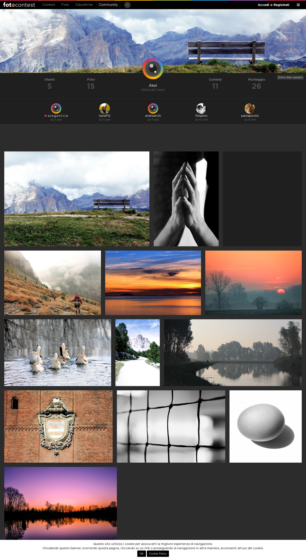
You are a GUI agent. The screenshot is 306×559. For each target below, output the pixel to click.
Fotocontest (19, 4)
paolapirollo (250, 115)
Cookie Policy (158, 553)
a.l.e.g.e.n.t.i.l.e (56, 115)
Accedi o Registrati (273, 5)
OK (142, 553)
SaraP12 (104, 115)
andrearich (153, 115)
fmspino (201, 115)
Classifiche (84, 4)
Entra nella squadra (290, 77)
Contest (48, 4)
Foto (65, 4)
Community (108, 4)
